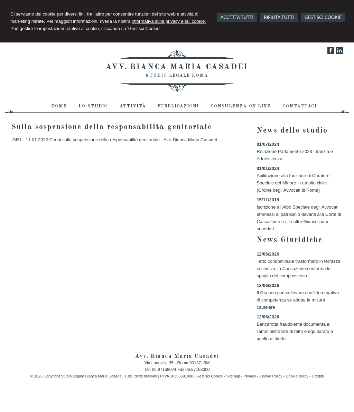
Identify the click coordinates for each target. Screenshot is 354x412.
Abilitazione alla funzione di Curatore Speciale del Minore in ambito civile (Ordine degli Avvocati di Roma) (293, 183)
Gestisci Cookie (209, 376)
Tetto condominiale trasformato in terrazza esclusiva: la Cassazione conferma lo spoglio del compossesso (298, 268)
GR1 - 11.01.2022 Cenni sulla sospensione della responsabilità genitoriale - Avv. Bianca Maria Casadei (114, 139)
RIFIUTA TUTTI (279, 17)
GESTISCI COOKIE (323, 17)
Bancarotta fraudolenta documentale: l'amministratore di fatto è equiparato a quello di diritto (295, 331)
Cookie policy (297, 376)
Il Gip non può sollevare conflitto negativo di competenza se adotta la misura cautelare (298, 300)
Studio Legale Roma (177, 76)
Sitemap (233, 376)
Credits (318, 376)
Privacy (249, 376)
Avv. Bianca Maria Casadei (177, 67)
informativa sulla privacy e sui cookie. (169, 21)
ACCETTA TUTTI (237, 17)
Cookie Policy (270, 376)
